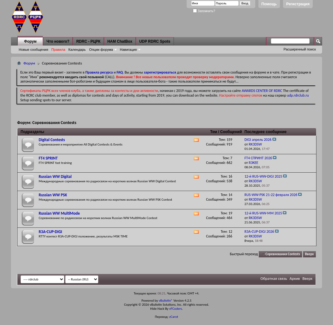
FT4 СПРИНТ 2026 (258, 158)
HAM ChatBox (119, 41)
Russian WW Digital (55, 176)
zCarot (173, 317)
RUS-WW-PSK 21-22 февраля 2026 (270, 195)
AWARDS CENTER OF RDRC (262, 90)
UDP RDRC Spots (154, 41)
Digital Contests (52, 139)
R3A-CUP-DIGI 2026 (259, 231)
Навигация (128, 49)
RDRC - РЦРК (88, 41)
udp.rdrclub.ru (298, 95)
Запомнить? (204, 11)
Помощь (269, 4)
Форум (30, 41)
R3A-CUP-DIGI (50, 231)
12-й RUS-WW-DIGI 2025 (263, 176)
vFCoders (175, 309)
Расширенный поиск (299, 49)
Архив (295, 278)
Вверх (309, 254)
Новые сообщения (33, 49)
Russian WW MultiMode (59, 213)
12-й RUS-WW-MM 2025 (263, 213)
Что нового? (58, 41)
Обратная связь (274, 278)
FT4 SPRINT (48, 158)
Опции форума (101, 49)
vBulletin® (166, 301)
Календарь (77, 49)
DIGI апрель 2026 (258, 139)
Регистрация (298, 4)
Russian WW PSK (53, 195)
